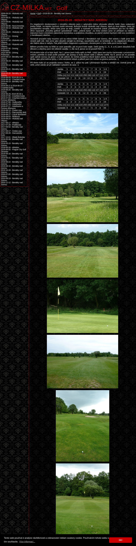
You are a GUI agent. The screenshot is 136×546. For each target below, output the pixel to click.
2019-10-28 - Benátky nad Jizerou (12, 171)
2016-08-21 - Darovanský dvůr (13, 112)
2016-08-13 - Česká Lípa (11, 110)
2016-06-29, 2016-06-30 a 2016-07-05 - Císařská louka (13, 95)
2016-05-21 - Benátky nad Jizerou (12, 70)
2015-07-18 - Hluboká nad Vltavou (12, 41)
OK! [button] (120, 540)
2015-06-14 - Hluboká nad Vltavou (12, 29)
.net (31, 7)
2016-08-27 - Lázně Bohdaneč (13, 115)
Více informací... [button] (27, 542)
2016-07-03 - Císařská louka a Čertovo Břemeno (13, 99)
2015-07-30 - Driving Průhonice (9, 50)
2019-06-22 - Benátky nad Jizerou (12, 163)
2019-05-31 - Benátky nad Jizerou (12, 159)
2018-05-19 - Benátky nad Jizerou (12, 144)
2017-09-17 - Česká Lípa (11, 131)
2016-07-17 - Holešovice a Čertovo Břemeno (12, 107)
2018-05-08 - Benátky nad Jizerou (12, 140)
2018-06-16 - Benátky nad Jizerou (12, 155)
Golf (61, 8)
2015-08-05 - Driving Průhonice (9, 54)
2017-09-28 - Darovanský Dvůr (11, 134)
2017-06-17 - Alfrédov (10, 123)
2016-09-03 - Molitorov (10, 117)
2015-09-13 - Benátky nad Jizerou (12, 58)
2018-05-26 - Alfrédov (10, 147)
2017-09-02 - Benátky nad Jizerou (12, 128)
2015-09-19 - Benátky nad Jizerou (12, 62)
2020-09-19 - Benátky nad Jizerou (12, 179)
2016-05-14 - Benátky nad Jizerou (12, 66)
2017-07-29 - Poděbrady (11, 125)
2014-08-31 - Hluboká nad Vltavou (12, 19)
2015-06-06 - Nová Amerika (12, 26)
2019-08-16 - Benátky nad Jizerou (12, 167)
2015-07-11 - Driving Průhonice (9, 37)
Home (32, 14)
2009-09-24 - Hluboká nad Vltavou (12, 15)
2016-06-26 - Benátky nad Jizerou (12, 91)
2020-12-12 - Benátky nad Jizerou (12, 184)
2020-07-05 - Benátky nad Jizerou (12, 175)
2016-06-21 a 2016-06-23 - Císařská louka (12, 87)
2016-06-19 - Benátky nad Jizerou (12, 83)
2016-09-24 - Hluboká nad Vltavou (12, 120)
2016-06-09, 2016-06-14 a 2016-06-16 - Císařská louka (13, 78)
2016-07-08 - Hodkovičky (11, 102)
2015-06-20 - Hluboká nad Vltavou (12, 33)
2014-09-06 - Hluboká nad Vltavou (12, 23)
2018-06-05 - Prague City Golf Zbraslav (13, 151)
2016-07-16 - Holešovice (11, 104)
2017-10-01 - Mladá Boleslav (13, 137)
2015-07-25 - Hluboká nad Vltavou (12, 45)
